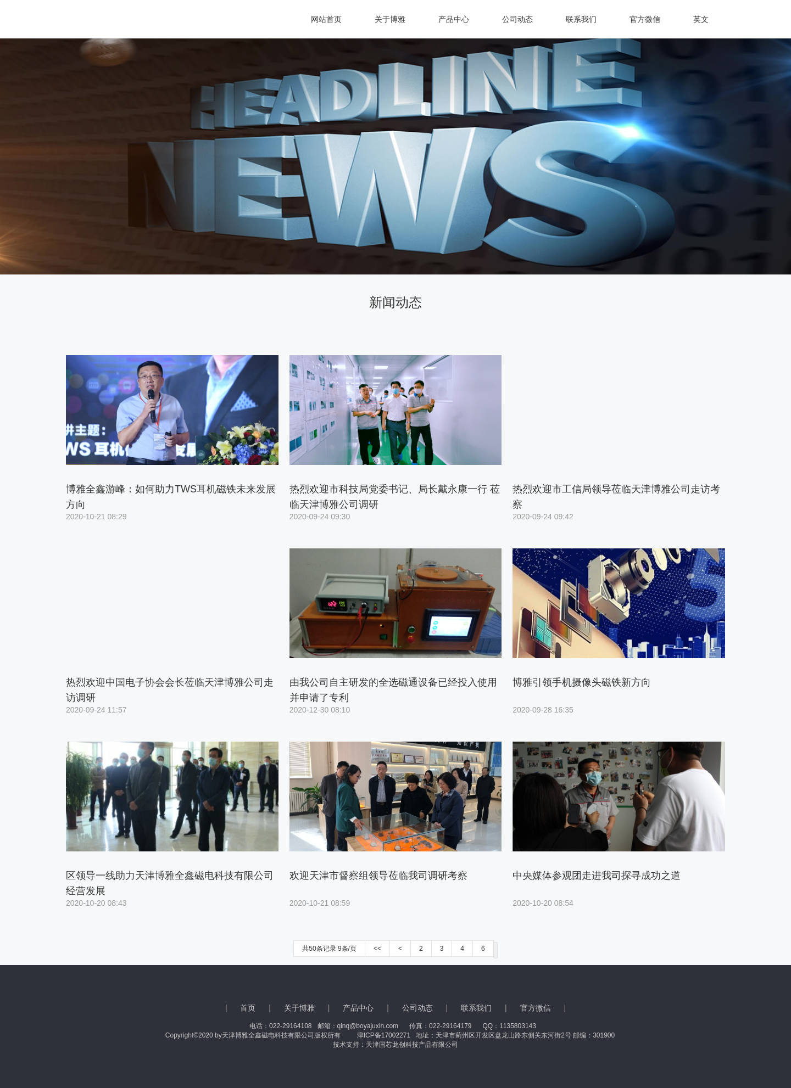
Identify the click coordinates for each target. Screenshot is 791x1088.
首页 (247, 1007)
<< (377, 948)
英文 (701, 19)
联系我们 (581, 19)
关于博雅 (390, 19)
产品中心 (453, 19)
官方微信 (645, 19)
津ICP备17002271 (383, 1035)
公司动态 (517, 19)
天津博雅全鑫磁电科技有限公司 (104, 19)
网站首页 (326, 19)
